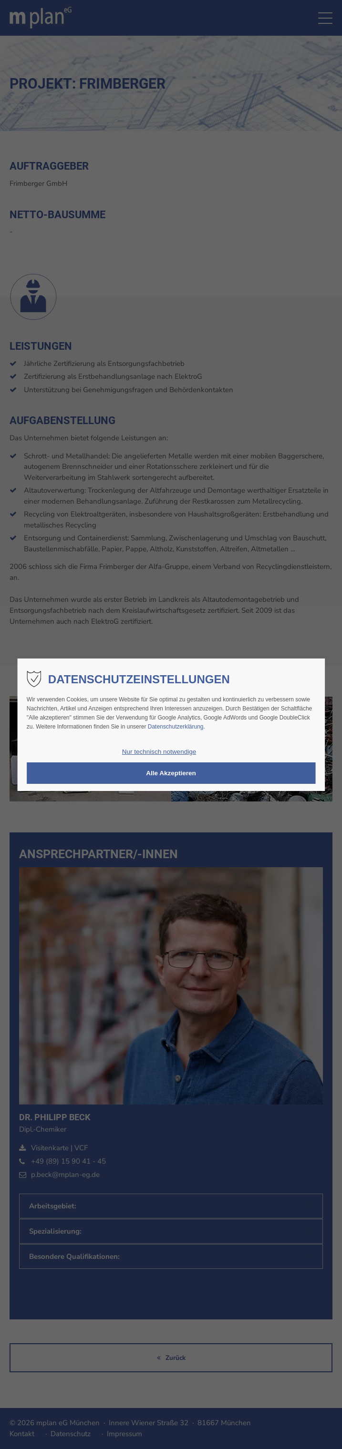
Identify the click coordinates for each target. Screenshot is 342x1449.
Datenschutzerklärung (176, 726)
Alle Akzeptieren (171, 773)
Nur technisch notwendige (159, 751)
